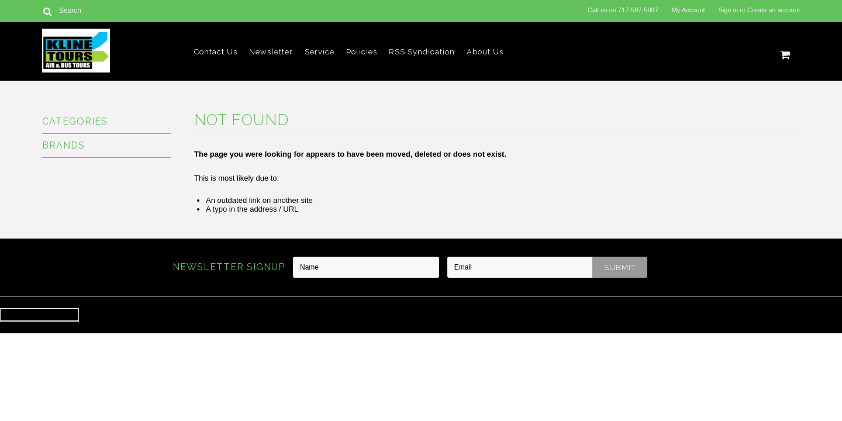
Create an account (773, 9)
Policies (361, 51)
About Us (485, 51)
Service (319, 51)
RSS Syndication (422, 51)
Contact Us (215, 51)
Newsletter (271, 51)
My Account (688, 9)
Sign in (729, 9)
